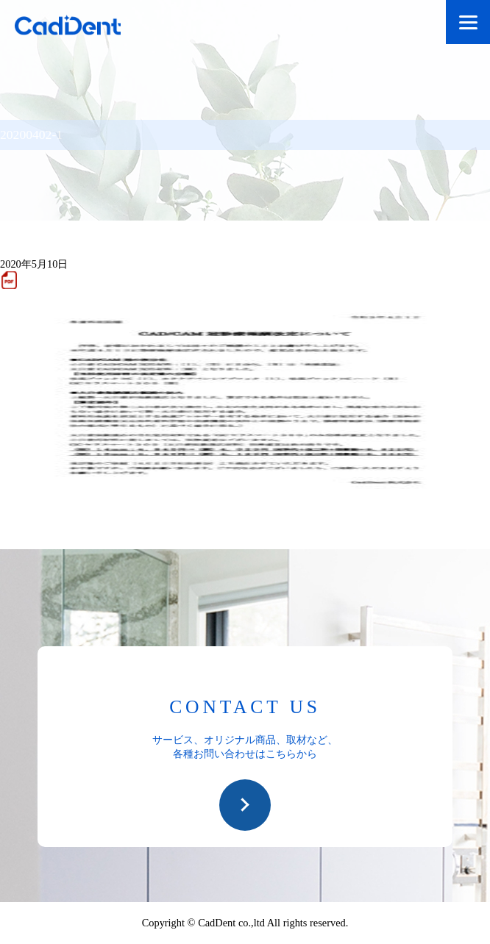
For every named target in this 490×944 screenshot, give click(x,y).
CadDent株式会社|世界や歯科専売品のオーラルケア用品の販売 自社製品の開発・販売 (81, 27)
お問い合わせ (245, 805)
